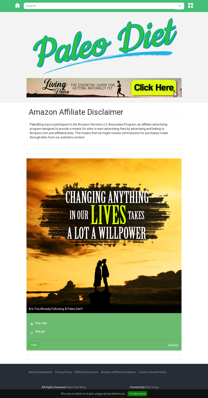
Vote (34, 345)
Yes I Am (41, 323)
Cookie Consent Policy (152, 372)
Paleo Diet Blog (76, 387)
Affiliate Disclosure (86, 372)
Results (173, 345)
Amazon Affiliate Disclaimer (118, 372)
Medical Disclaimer (40, 372)
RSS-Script (152, 387)
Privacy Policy (63, 372)
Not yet (40, 331)
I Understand (137, 393)
